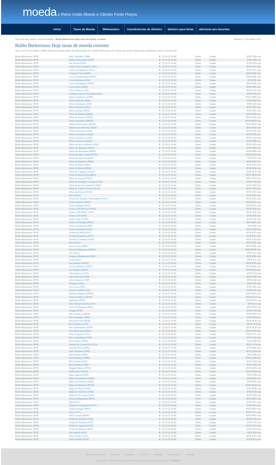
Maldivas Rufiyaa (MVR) (81, 293)
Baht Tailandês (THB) (79, 56)
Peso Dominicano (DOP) (81, 327)
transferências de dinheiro (144, 29)
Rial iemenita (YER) (79, 364)
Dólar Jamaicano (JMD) (80, 141)
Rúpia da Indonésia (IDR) (81, 381)
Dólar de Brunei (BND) (80, 168)
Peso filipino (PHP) (78, 341)
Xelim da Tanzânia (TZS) (81, 422)
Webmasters (111, 29)
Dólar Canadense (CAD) (81, 137)
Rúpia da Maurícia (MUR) (81, 385)
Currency (175, 461)
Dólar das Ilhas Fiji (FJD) (81, 158)
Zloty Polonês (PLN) (79, 439)
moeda (40, 12)
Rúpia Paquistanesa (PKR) (81, 378)
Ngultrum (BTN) (77, 300)
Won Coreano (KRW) (79, 415)
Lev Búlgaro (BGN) (78, 269)
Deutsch (144, 455)
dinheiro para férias (181, 29)
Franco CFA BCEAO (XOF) (82, 208)
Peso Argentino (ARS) (79, 317)
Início (57, 29)
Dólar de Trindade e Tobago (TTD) (85, 181)
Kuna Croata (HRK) (78, 246)
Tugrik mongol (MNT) (80, 408)
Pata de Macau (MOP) (79, 313)
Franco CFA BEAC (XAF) (81, 212)
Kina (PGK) (74, 242)
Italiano (189, 455)
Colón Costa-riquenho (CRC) (83, 66)
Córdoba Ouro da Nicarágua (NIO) (85, 93)
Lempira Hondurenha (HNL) (82, 256)
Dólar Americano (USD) (80, 130)
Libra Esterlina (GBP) (79, 276)
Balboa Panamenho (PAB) (81, 59)
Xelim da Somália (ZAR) (81, 419)
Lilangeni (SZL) (77, 283)
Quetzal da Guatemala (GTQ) (83, 344)
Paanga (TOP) (75, 310)
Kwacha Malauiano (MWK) (82, 249)
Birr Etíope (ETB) (77, 63)
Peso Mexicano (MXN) (80, 330)
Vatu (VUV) (75, 412)
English (115, 455)
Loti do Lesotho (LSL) (80, 290)
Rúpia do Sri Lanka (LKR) (81, 395)
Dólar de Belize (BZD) (80, 164)
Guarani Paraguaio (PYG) (81, 236)
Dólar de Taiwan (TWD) (80, 178)
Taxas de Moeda (84, 29)
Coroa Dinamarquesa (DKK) (82, 76)
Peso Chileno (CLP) (78, 324)
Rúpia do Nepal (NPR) (80, 388)
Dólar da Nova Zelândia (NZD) (84, 144)
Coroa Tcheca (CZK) (79, 90)
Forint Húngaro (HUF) (80, 205)
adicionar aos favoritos (214, 29)
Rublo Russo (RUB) (78, 371)
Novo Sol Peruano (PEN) (81, 307)
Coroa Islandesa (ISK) (79, 80)
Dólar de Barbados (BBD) (81, 161)
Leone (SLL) (75, 259)
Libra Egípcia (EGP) (79, 273)
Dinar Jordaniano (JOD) (80, 103)
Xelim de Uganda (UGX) (81, 425)
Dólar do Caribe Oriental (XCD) (84, 188)
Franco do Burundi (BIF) (81, 225)
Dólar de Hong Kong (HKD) (82, 174)
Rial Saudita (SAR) (78, 361)
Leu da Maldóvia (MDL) (81, 266)
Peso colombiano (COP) (80, 337)
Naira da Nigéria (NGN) (80, 297)
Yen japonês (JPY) (78, 432)
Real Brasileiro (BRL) (79, 347)
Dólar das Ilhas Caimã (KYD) (83, 154)
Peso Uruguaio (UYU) (79, 334)
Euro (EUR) (74, 195)
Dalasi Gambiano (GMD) (81, 97)
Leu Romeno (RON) (78, 263)
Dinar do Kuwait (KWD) (81, 117)
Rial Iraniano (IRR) (78, 354)
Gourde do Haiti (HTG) (80, 232)
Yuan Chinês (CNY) (78, 436)
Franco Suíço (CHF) (78, 219)
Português (174, 455)
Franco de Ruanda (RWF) (81, 222)
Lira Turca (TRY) (77, 286)
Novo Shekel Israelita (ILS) (82, 303)
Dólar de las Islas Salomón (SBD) (85, 185)
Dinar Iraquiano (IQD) (80, 100)
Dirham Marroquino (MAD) (82, 124)
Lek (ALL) (74, 253)
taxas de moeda (45, 39)
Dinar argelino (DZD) (79, 110)
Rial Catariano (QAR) (79, 351)
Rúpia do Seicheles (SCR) (81, 391)
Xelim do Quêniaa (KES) (81, 429)
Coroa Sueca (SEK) (78, 86)
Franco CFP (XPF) (78, 215)
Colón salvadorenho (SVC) (82, 70)
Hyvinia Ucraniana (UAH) (81, 239)
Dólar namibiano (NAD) (80, 192)
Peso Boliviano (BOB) (80, 320)
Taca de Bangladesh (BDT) (82, 398)
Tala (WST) (74, 402)
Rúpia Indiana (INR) (79, 375)
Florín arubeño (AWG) (80, 202)
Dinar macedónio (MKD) (81, 120)
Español (158, 455)
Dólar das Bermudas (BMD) (82, 151)
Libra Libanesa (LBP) (79, 280)
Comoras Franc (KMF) (80, 73)
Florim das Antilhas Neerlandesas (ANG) (88, 198)
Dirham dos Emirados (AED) (83, 127)
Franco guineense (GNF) (81, 229)
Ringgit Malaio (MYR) (80, 368)
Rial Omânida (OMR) (79, 357)
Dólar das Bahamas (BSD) (81, 148)
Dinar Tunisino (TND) (79, 107)
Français (129, 455)
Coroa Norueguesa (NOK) (81, 83)
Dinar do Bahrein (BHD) (81, 114)
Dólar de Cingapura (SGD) (82, 171)
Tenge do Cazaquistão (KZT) (83, 405)
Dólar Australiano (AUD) (81, 134)
